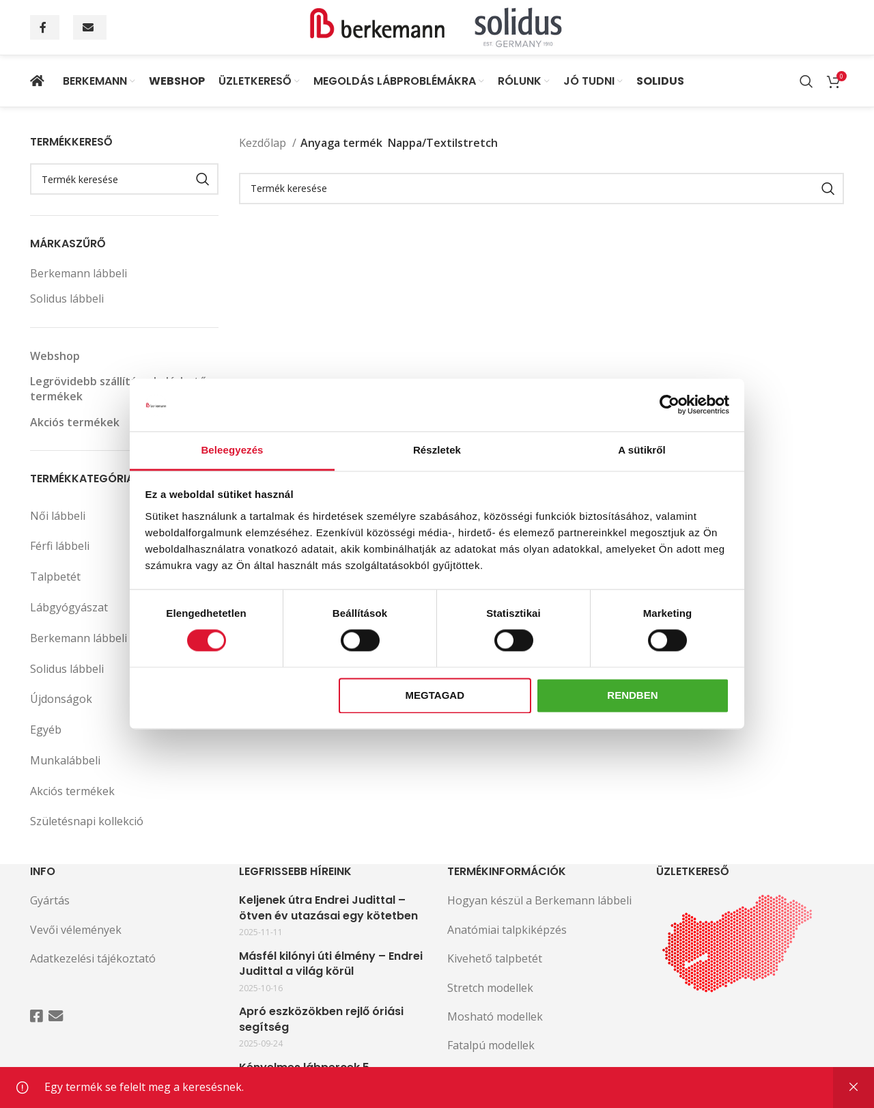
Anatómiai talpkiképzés (507, 929)
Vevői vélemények (76, 929)
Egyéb (45, 729)
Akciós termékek (74, 422)
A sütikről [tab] (642, 450)
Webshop (55, 355)
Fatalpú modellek (491, 1045)
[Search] (806, 81)
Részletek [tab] (437, 450)
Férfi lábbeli (124, 546)
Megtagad (435, 695)
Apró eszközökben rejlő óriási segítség (321, 1019)
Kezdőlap (264, 142)
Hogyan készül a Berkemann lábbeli (539, 900)
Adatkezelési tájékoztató (93, 958)
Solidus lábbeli (67, 298)
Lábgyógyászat (124, 607)
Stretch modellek (490, 987)
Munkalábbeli (65, 760)
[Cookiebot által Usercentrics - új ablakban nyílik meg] (669, 405)
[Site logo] (437, 25)
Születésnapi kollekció (86, 821)
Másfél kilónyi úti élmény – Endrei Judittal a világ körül (331, 964)
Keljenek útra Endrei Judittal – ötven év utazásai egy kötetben (328, 908)
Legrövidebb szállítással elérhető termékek (118, 389)
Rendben (632, 695)
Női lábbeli (124, 516)
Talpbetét (55, 576)
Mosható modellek (495, 1016)
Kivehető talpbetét (494, 958)
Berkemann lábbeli (78, 273)
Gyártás (50, 900)
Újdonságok (61, 698)
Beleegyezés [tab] (232, 450)
